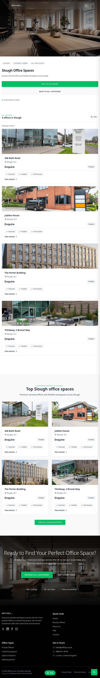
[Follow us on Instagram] (16, 629)
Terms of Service (80, 672)
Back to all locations (50, 91)
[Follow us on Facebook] (12, 629)
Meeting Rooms (8, 659)
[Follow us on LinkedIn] (7, 629)
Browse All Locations (37, 575)
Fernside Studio (27, 673)
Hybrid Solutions (9, 655)
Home (55, 618)
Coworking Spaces (9, 651)
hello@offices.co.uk (64, 647)
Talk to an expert (50, 84)
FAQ (54, 630)
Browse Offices (59, 622)
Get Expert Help (66, 575)
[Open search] (94, 672)
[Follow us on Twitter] (3, 629)
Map (94, 117)
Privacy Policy (66, 672)
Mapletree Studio (15, 673)
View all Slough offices (50, 522)
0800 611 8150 (62, 651)
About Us (56, 626)
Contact (56, 634)
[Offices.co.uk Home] (17, 5)
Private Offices (8, 647)
